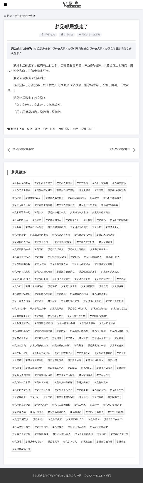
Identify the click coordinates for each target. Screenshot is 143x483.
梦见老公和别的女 (94, 360)
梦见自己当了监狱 (66, 190)
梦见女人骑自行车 (21, 205)
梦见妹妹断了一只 (57, 212)
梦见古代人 (80, 404)
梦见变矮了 (57, 426)
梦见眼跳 (72, 367)
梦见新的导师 (105, 242)
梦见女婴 (103, 286)
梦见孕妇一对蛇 (20, 352)
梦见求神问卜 (19, 397)
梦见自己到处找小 (21, 330)
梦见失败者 (94, 419)
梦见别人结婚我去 (106, 234)
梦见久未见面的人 (21, 182)
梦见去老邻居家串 (21, 426)
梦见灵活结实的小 (103, 279)
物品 (75, 128)
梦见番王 (39, 301)
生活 (45, 128)
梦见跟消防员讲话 (21, 249)
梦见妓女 (34, 397)
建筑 (67, 128)
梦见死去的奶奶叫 (63, 242)
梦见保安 (16, 197)
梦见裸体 (119, 338)
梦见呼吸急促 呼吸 (44, 323)
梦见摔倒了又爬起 (21, 271)
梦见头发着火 (70, 441)
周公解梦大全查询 (25, 15)
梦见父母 (121, 367)
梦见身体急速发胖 (99, 426)
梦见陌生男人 (112, 227)
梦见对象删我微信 (84, 434)
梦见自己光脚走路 (43, 293)
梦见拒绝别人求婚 (79, 212)
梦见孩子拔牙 (55, 419)
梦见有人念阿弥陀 (77, 249)
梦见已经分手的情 (76, 315)
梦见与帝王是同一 (21, 338)
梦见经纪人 (38, 419)
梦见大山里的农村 (61, 404)
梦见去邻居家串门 (57, 227)
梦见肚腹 (61, 293)
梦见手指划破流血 (119, 219)
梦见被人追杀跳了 (54, 197)
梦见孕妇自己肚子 (21, 382)
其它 (91, 128)
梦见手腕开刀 (83, 352)
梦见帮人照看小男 (66, 205)
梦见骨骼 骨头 (41, 434)
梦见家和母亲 (85, 375)
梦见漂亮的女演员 (92, 301)
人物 (21, 128)
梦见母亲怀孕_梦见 (77, 308)
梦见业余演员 (19, 345)
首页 (9, 15)
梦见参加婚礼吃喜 (43, 271)
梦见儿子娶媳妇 (100, 182)
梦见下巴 (39, 249)
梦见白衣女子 (19, 308)
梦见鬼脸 (39, 315)
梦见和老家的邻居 (103, 352)
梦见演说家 (117, 286)
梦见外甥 (112, 360)
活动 (60, 128)
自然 (52, 128)
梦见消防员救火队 (77, 197)
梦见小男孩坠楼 (42, 389)
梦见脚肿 (87, 219)
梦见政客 (16, 227)
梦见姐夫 (83, 397)
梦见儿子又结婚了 (34, 441)
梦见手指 (96, 227)
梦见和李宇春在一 (99, 249)
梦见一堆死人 (36, 412)
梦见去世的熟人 (20, 219)
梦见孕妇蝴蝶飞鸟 (117, 190)
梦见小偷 (121, 352)
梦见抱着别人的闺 (79, 293)
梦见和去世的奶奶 (86, 242)
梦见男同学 (84, 190)
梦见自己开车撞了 (94, 412)
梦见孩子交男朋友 (21, 190)
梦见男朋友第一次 (21, 449)
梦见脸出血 (82, 389)
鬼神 (37, 128)
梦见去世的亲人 (55, 367)
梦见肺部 (61, 330)
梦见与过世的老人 (63, 352)
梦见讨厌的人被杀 (21, 242)
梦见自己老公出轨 (119, 434)
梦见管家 (94, 197)
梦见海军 (52, 286)
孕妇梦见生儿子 (38, 308)
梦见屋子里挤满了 (63, 389)
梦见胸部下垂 (41, 279)
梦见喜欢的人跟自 (43, 375)
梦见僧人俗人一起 (83, 234)
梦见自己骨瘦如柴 (61, 279)
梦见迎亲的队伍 (55, 360)
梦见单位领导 (41, 404)
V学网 (107, 475)
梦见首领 (70, 338)
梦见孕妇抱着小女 (21, 404)
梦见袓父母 (53, 441)
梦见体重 (16, 286)
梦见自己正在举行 (113, 419)
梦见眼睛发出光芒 (21, 315)
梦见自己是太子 (100, 293)
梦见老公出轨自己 (21, 279)
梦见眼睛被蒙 (88, 286)
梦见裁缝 (121, 441)
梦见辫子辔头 (113, 256)
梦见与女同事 (41, 426)
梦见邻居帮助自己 (75, 419)
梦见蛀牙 (79, 345)
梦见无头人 (86, 367)
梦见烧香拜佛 (41, 338)
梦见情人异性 (74, 360)
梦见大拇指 (82, 182)
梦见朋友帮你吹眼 (66, 397)
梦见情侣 (101, 434)
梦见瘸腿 (16, 367)
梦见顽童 (52, 301)
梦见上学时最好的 (34, 286)
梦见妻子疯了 (83, 382)
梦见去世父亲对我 (34, 360)
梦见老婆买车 (19, 412)
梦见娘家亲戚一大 (101, 338)
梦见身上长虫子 (42, 242)
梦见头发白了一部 (97, 345)
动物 (29, 128)
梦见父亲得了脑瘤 (101, 212)
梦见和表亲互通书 (112, 197)
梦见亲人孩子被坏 (63, 382)
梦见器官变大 (116, 389)
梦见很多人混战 (119, 308)
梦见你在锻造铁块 (43, 205)
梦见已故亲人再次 (62, 434)
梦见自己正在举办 (43, 182)
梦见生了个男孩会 (88, 205)
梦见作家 (94, 404)
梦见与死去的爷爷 (70, 301)
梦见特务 (56, 338)
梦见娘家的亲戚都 (79, 330)
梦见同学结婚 (99, 330)
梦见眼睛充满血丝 (59, 264)
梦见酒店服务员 (82, 279)
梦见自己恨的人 (55, 249)
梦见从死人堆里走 (21, 323)
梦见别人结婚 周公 (112, 404)
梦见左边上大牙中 (34, 367)
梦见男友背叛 (116, 345)
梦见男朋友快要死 (21, 293)
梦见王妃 (47, 397)
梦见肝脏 (16, 441)
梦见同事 (99, 190)
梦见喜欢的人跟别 (110, 271)
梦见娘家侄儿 (72, 219)
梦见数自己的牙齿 (88, 271)
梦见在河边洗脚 (104, 367)
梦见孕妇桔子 (19, 234)
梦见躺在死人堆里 (43, 190)
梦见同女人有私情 (61, 234)
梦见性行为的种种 (66, 323)
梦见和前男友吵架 (41, 352)
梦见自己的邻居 (104, 441)
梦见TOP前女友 (55, 315)
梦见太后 (39, 212)
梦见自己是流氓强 (21, 434)
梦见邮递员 (75, 412)
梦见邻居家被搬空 (78, 48)
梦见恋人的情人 (64, 182)
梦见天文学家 (56, 308)
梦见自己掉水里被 (34, 227)
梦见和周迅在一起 (21, 212)
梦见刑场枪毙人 (42, 382)
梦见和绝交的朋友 (79, 227)
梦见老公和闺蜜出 (39, 234)
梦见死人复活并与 (119, 330)
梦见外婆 (36, 219)
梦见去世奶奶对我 (61, 345)
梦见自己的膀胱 (99, 308)
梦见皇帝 (16, 360)
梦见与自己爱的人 (93, 256)
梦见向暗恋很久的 (98, 315)
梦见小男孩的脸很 (39, 345)
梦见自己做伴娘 (107, 323)
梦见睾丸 (101, 219)
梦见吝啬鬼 (86, 441)
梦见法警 (83, 338)
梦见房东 (121, 279)
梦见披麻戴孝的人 (57, 412)
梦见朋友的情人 (53, 219)
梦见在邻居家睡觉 (115, 48)
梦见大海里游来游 (21, 256)
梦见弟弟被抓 (99, 389)
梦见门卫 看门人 (20, 419)
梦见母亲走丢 (103, 375)
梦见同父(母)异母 (109, 205)
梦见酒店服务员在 (66, 271)
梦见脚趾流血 (101, 382)
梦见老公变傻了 (69, 286)
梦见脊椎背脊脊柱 (103, 264)
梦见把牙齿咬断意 (114, 301)
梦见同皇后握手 (87, 323)
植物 (83, 128)
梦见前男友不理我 (21, 264)
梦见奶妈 (75, 256)
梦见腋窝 (39, 256)
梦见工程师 (97, 397)
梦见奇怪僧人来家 (77, 426)
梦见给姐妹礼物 (115, 412)
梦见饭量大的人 (33, 197)
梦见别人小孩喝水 (81, 264)
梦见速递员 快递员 (57, 256)
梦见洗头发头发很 (66, 375)
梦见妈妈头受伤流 (21, 389)
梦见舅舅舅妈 (119, 182)
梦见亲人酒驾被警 (21, 375)
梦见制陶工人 (114, 397)
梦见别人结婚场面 (43, 330)
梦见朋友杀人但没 (21, 301)
